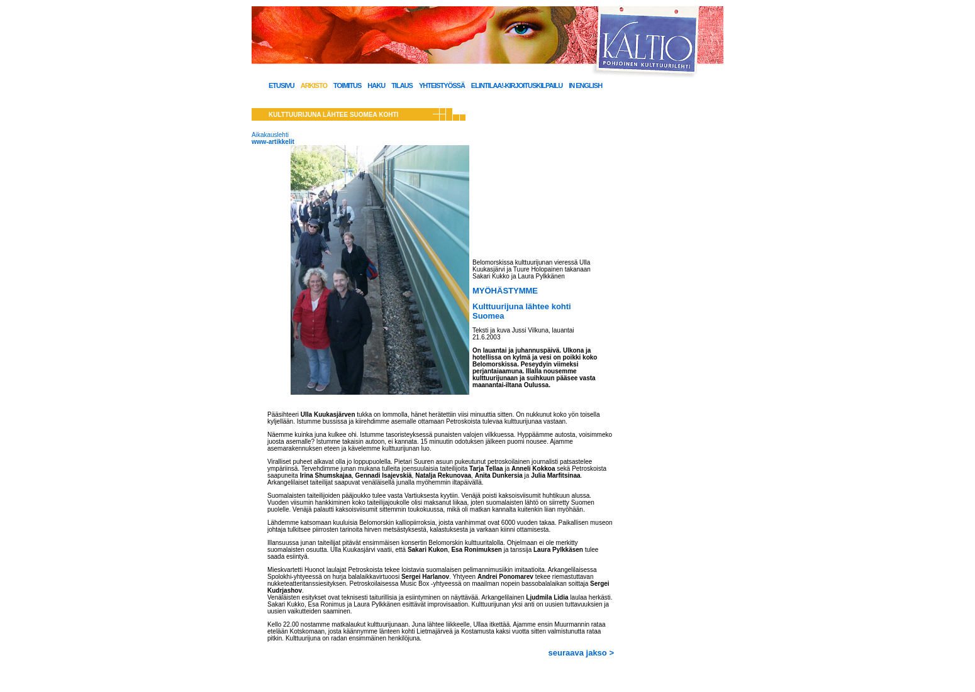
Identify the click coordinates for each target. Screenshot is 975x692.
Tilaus (402, 85)
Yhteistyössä (442, 85)
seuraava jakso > (581, 652)
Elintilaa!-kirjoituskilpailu (516, 85)
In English (585, 85)
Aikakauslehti (270, 134)
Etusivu (281, 85)
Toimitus (347, 85)
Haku (376, 85)
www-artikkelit (273, 141)
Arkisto (314, 85)
